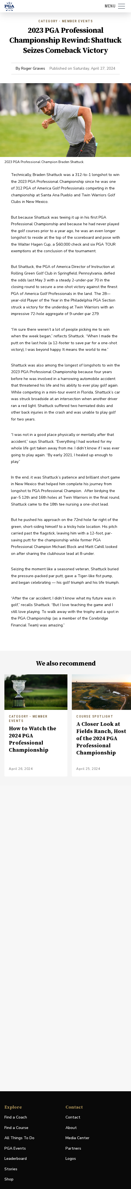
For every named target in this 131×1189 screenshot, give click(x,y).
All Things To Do (19, 1138)
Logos (71, 1158)
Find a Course (16, 1127)
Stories (10, 1169)
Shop (8, 1179)
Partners (73, 1148)
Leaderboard (15, 1158)
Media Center (77, 1138)
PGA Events (15, 1148)
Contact (73, 1117)
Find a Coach (15, 1117)
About (71, 1127)
